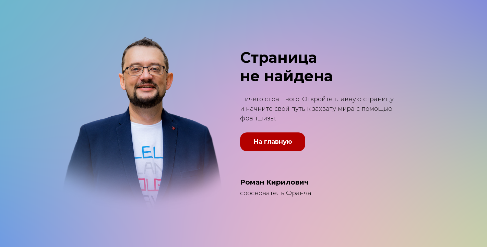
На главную (272, 141)
